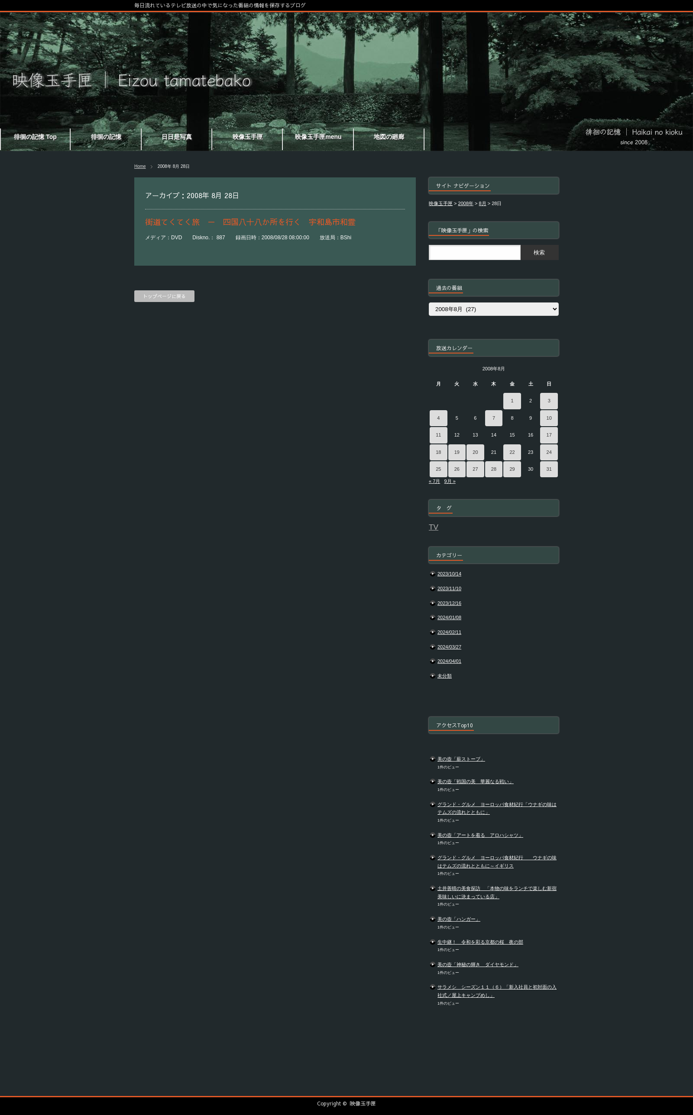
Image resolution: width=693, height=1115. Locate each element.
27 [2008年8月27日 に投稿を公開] (475, 469)
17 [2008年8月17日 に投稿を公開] (549, 434)
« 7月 (434, 481)
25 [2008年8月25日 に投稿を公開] (438, 469)
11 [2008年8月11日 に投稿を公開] (438, 434)
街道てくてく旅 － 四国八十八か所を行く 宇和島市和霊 (250, 221)
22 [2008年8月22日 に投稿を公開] (512, 452)
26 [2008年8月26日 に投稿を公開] (457, 469)
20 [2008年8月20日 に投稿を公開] (475, 452)
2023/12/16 (449, 603)
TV (433, 527)
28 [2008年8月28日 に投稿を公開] (493, 469)
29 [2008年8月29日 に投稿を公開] (512, 469)
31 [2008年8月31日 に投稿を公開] (549, 469)
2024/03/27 (449, 646)
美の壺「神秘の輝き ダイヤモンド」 (477, 964)
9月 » (449, 481)
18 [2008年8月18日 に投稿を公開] (438, 452)
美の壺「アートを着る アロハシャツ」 (480, 835)
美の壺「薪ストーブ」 (461, 759)
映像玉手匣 (363, 1103)
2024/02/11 (449, 632)
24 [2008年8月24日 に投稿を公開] (549, 452)
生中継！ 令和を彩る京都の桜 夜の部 (480, 942)
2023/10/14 (449, 573)
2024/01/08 (449, 617)
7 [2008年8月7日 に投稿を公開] (493, 418)
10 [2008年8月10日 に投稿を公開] (549, 418)
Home (140, 166)
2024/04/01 (449, 661)
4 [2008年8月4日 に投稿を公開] (438, 418)
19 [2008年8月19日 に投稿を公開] (457, 452)
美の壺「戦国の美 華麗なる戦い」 (475, 781)
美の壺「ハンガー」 (458, 919)
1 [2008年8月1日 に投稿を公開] (512, 400)
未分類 (444, 675)
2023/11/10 (449, 588)
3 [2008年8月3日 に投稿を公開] (549, 400)
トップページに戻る (164, 296)
